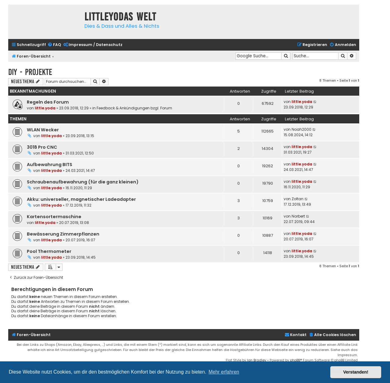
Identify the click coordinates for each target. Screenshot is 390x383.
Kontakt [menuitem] (296, 334)
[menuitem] (54, 45)
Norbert (298, 216)
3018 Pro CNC (42, 147)
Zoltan (297, 198)
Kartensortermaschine (54, 217)
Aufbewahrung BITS (49, 164)
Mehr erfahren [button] (223, 371)
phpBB (295, 360)
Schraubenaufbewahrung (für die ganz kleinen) (83, 182)
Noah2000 (301, 129)
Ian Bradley (256, 360)
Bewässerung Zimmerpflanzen (63, 234)
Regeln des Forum (48, 102)
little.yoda (45, 108)
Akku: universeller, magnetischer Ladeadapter (81, 199)
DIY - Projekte (30, 72)
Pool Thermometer (49, 251)
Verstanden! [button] (355, 372)
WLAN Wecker (43, 130)
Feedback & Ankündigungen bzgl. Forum (134, 108)
